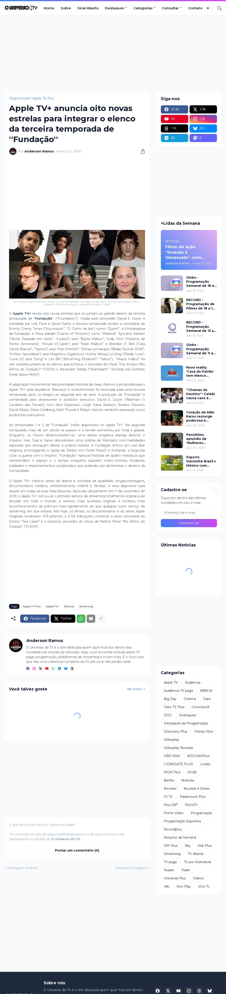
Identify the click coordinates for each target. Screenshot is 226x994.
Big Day (170, 699)
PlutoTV (191, 805)
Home (49, 8)
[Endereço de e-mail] (189, 513)
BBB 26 (206, 691)
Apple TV (171, 682)
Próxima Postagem (131, 868)
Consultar (170, 8)
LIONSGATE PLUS (178, 764)
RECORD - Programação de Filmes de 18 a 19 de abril (200, 304)
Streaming (86, 606)
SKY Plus (171, 846)
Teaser (169, 870)
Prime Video (173, 813)
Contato (195, 8)
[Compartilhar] (141, 151)
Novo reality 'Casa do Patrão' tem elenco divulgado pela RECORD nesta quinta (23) (200, 371)
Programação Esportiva (182, 821)
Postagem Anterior (22, 868)
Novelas (170, 789)
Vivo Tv (203, 886)
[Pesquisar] (217, 8)
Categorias (142, 8)
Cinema (190, 699)
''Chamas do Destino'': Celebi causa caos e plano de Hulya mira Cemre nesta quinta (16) (201, 394)
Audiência (192, 682)
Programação (201, 813)
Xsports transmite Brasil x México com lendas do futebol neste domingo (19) (201, 461)
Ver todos (134, 689)
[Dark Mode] (209, 8)
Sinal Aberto (88, 8)
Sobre (66, 8)
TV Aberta (195, 854)
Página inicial (19, 98)
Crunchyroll (200, 707)
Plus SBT (171, 805)
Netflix (169, 780)
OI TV (168, 797)
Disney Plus (203, 731)
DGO (168, 715)
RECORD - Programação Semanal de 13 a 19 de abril (200, 326)
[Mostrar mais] (101, 619)
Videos (198, 878)
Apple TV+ (52, 606)
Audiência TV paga (178, 691)
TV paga (170, 862)
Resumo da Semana (180, 837)
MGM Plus (172, 772)
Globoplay (171, 740)
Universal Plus (175, 878)
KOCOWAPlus (198, 756)
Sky (187, 846)
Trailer (185, 870)
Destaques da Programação (186, 723)
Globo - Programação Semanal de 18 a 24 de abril (200, 281)
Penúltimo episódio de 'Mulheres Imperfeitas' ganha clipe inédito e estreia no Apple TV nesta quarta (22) (201, 439)
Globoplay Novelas (178, 748)
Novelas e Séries (197, 789)
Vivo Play (183, 886)
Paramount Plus (192, 797)
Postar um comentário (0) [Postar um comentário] (77, 850)
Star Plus (205, 846)
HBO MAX (172, 756)
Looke (205, 764)
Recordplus (173, 829)
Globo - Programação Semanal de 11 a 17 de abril (199, 349)
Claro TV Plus (174, 707)
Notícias (69, 606)
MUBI (192, 772)
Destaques (114, 8)
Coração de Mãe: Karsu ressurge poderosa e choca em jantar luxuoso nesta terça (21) (200, 416)
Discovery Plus (175, 731)
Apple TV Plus (43, 98)
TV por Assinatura (197, 862)
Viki (166, 886)
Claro (207, 699)
